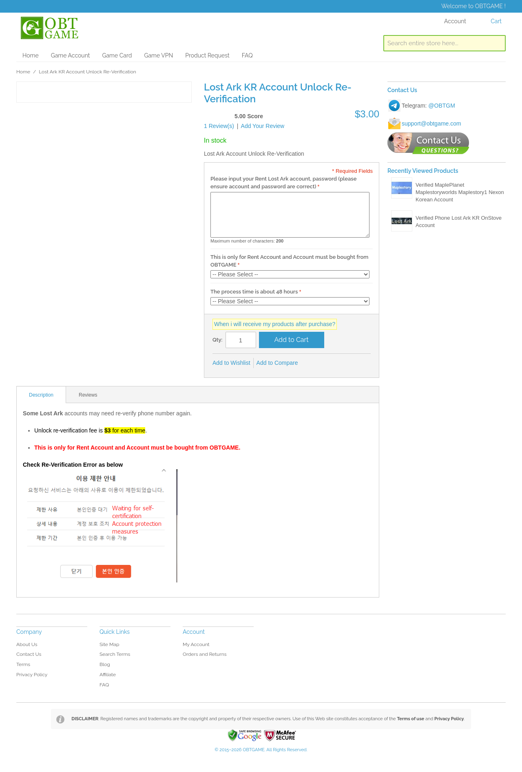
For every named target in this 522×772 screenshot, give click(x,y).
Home (30, 55)
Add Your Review (263, 126)
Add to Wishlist (231, 363)
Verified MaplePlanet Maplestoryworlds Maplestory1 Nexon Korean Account (460, 192)
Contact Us (28, 654)
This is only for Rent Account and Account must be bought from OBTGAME (289, 261)
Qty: (217, 340)
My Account (196, 644)
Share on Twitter (331, 363)
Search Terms (115, 654)
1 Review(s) (219, 126)
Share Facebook (315, 363)
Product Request (207, 55)
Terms (23, 664)
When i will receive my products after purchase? (274, 324)
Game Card (117, 55)
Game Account (70, 55)
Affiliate (108, 674)
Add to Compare (277, 363)
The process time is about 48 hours (254, 292)
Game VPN (158, 55)
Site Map (109, 644)
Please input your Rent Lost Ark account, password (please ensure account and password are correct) (283, 183)
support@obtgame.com (431, 123)
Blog (105, 664)
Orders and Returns (204, 654)
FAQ (247, 55)
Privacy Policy (31, 674)
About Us (27, 644)
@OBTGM (441, 105)
